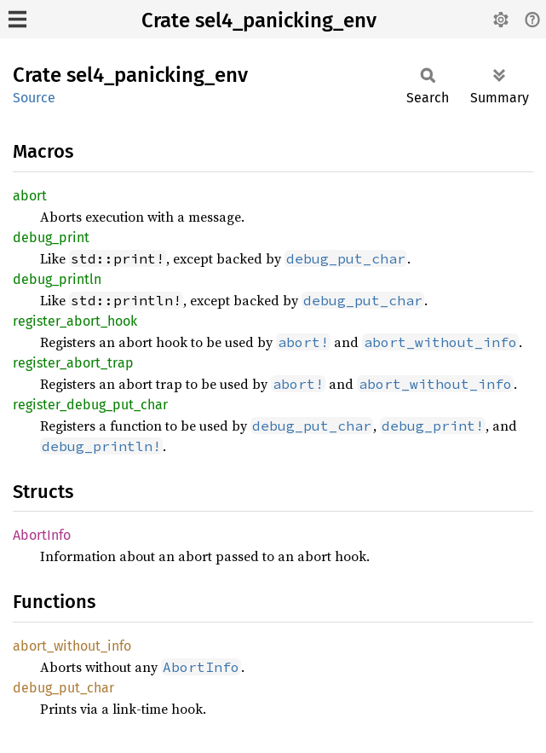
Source (34, 98)
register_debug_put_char (90, 405)
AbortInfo (42, 535)
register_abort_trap (73, 363)
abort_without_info (72, 646)
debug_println (57, 279)
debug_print (51, 237)
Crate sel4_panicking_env (258, 20)
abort (30, 196)
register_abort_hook (75, 321)
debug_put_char (63, 688)
